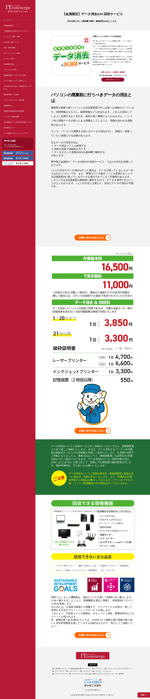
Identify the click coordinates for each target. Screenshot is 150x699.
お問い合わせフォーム (113, 79)
